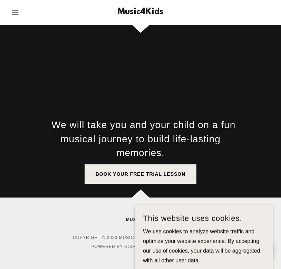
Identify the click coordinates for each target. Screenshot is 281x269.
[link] (140, 12)
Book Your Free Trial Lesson (141, 174)
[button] (28, 12)
